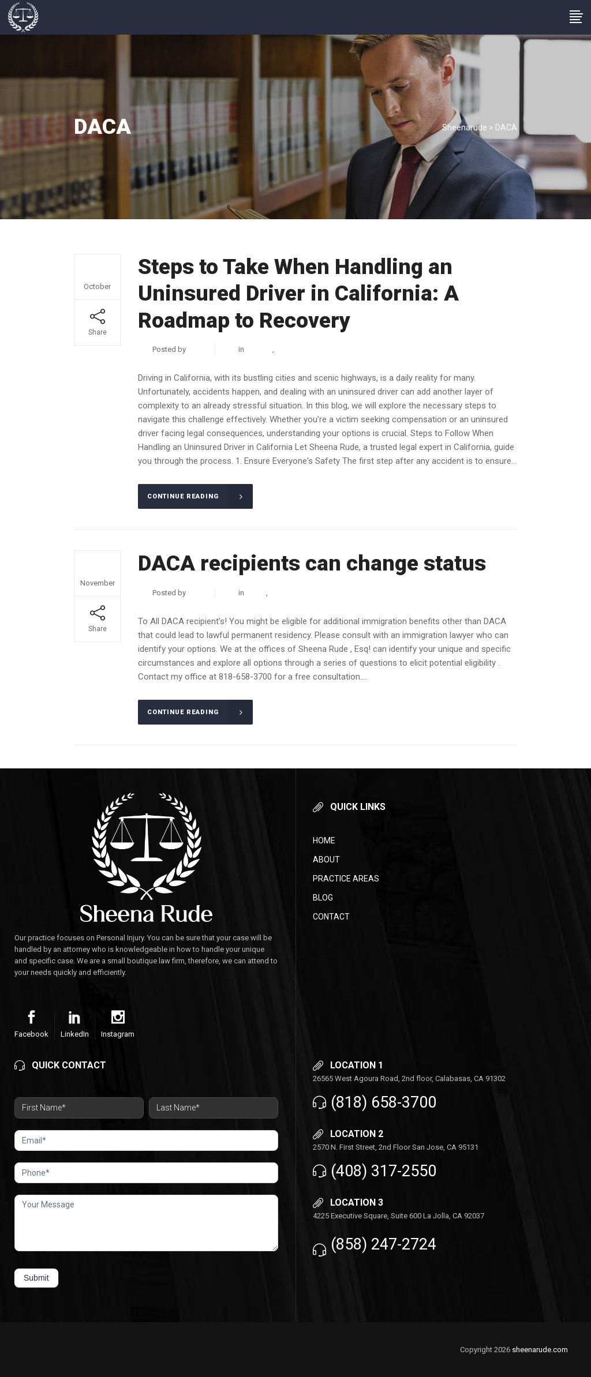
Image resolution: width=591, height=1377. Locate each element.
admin (198, 349)
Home (324, 840)
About (326, 859)
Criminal (259, 349)
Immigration (289, 592)
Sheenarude (464, 127)
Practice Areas (346, 878)
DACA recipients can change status (312, 563)
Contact (331, 916)
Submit (36, 1277)
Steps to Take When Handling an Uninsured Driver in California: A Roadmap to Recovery (298, 293)
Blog (323, 897)
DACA (286, 349)
